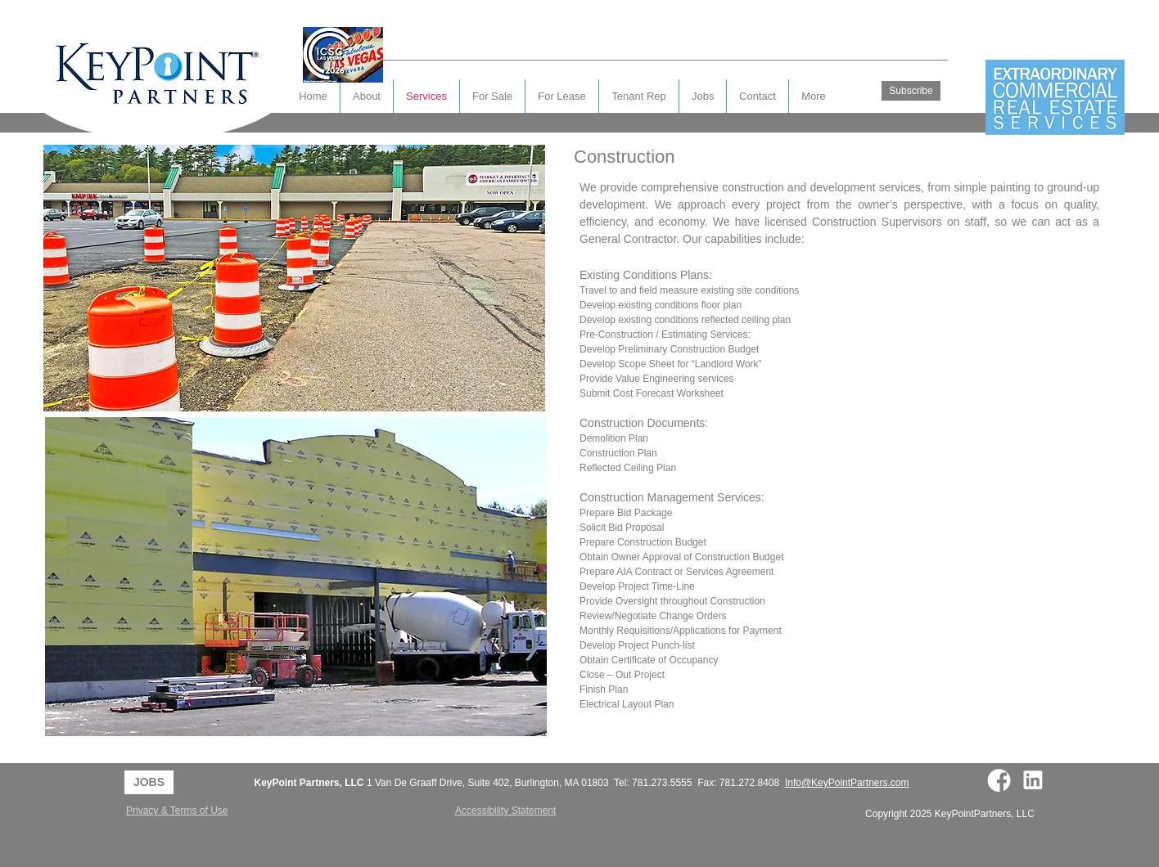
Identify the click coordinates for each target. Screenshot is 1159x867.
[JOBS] (149, 782)
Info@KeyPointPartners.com (847, 782)
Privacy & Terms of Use (177, 810)
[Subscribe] (911, 91)
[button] (757, 96)
